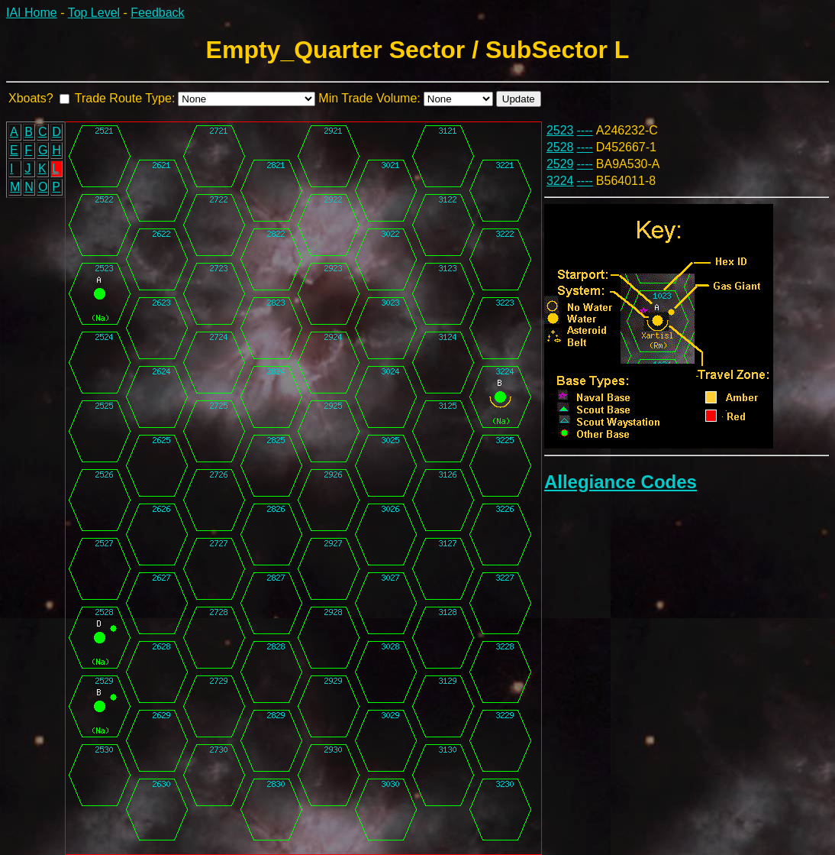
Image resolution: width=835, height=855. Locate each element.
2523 (560, 130)
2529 (560, 163)
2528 (560, 147)
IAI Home (31, 12)
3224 (560, 180)
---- (585, 130)
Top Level (94, 12)
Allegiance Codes (620, 481)
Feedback (157, 12)
